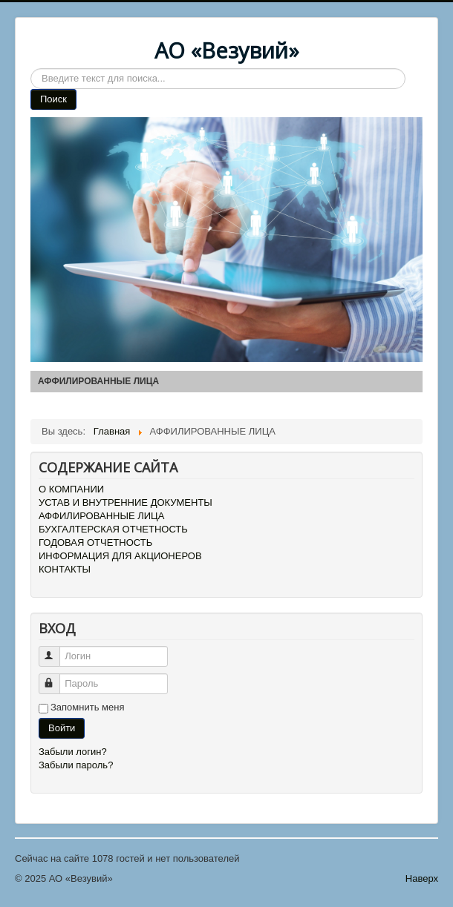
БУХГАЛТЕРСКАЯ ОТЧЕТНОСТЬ (113, 529)
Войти (61, 727)
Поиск (53, 99)
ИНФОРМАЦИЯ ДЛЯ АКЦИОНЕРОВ (120, 555)
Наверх (421, 878)
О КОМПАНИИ (71, 489)
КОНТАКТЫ (65, 569)
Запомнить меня (87, 707)
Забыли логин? (73, 751)
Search (30, 68)
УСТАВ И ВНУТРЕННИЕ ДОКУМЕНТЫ (125, 502)
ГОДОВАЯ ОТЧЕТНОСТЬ (95, 542)
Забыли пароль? (76, 765)
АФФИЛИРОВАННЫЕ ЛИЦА (101, 515)
